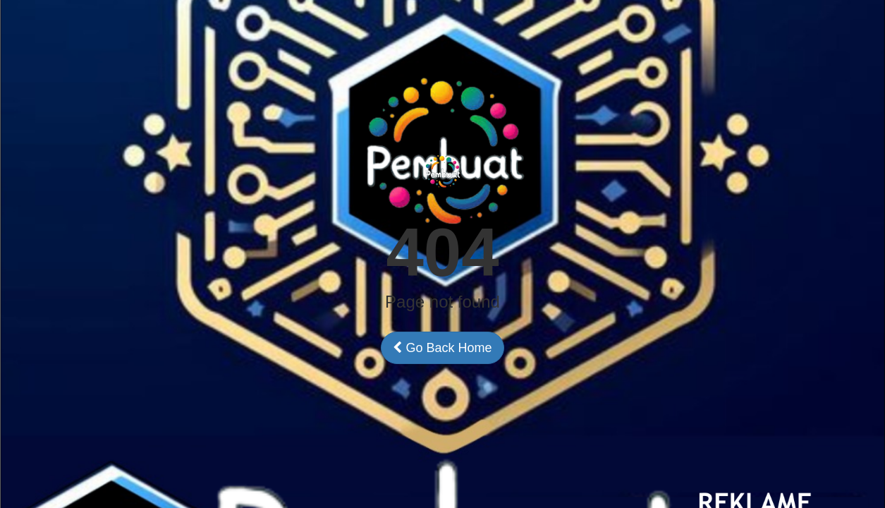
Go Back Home (442, 348)
